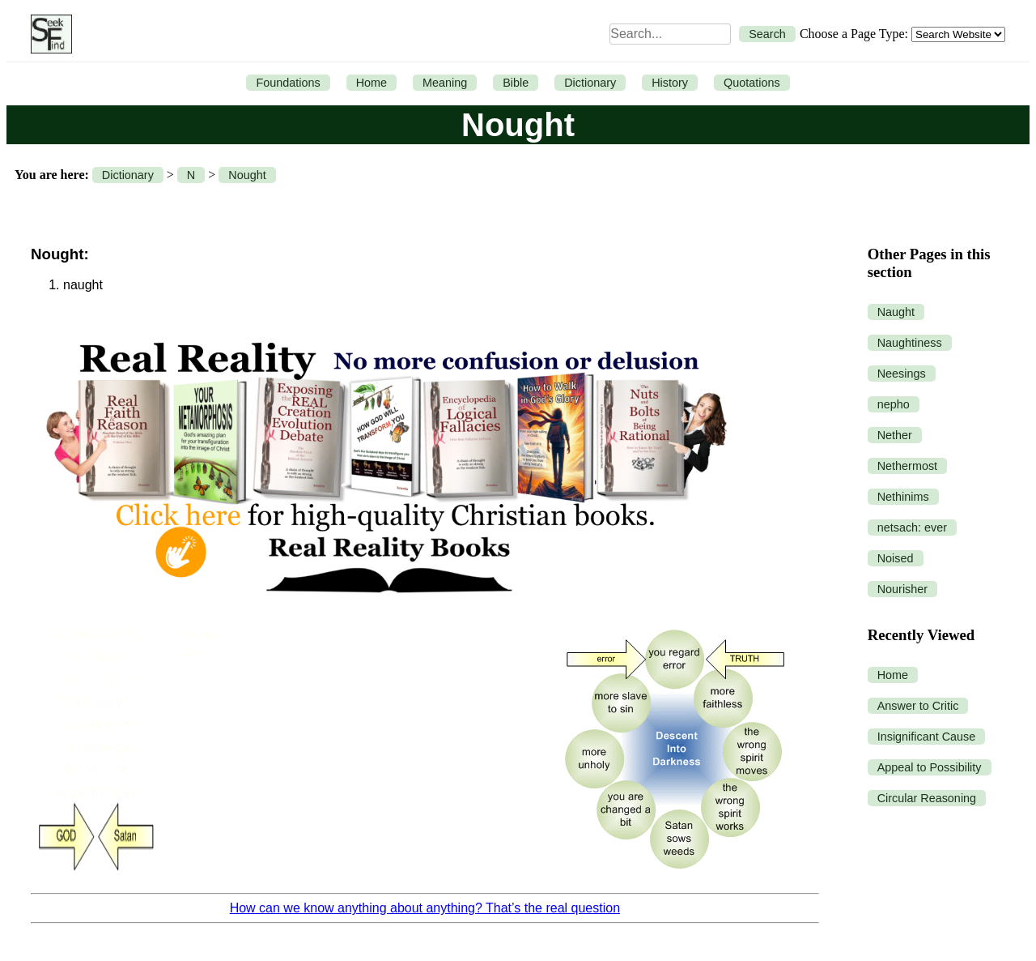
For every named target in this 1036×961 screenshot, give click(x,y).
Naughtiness (909, 342)
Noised (895, 558)
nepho (893, 404)
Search (767, 34)
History (670, 82)
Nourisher (902, 589)
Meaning (444, 82)
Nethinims (903, 496)
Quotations (752, 82)
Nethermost (907, 465)
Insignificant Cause (926, 736)
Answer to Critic (918, 705)
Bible (516, 82)
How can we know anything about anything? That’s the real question (425, 908)
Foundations (288, 82)
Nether (894, 435)
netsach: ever (912, 527)
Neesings (901, 373)
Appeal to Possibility (929, 767)
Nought (246, 175)
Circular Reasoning (926, 798)
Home (371, 82)
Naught (896, 311)
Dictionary (590, 82)
